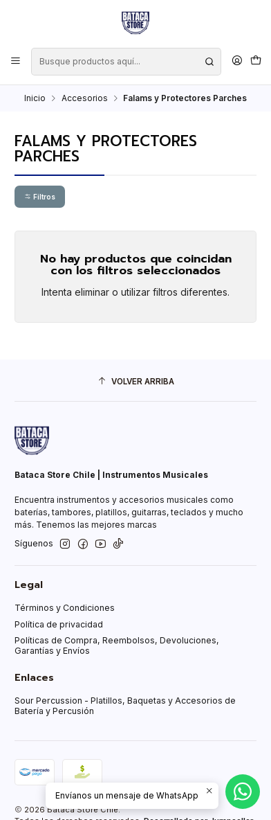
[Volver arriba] (135, 382)
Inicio (35, 98)
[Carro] (255, 61)
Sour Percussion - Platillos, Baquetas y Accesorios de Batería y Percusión (125, 705)
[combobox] (126, 61)
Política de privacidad (59, 624)
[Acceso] (236, 61)
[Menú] (16, 61)
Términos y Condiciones (65, 608)
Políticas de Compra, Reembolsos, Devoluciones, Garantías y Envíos (117, 645)
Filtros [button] (39, 197)
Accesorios (85, 98)
